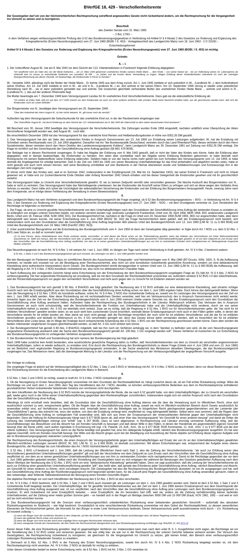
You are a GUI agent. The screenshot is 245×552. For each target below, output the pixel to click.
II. (122, 373)
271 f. (184, 523)
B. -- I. (122, 358)
